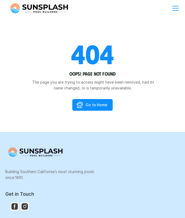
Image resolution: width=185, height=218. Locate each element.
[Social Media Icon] (14, 207)
